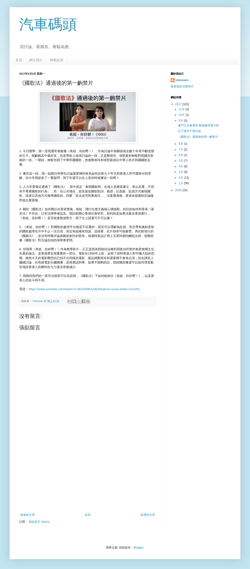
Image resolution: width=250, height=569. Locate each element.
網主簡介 (36, 60)
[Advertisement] (87, 473)
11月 (182, 109)
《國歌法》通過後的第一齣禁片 (198, 136)
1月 (181, 183)
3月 (181, 172)
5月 (181, 160)
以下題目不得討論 (189, 131)
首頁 (18, 60)
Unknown (181, 80)
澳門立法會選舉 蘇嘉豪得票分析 (198, 125)
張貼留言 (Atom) (39, 521)
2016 (178, 190)
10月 (182, 115)
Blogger (138, 547)
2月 (181, 177)
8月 (181, 143)
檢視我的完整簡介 (182, 86)
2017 (178, 104)
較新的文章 (27, 515)
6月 (181, 155)
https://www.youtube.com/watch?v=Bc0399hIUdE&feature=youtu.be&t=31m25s (84, 289)
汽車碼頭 (48, 24)
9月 (181, 120)
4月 (181, 166)
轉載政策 (56, 60)
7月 (181, 149)
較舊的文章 (148, 515)
